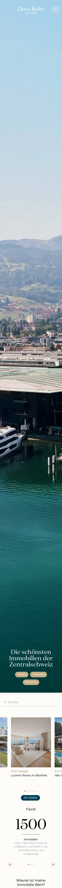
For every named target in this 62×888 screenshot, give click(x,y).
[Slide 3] (32, 791)
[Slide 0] (24, 791)
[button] (55, 9)
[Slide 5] (37, 791)
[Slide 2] (29, 791)
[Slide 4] (34, 791)
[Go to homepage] (31, 11)
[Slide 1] (27, 791)
